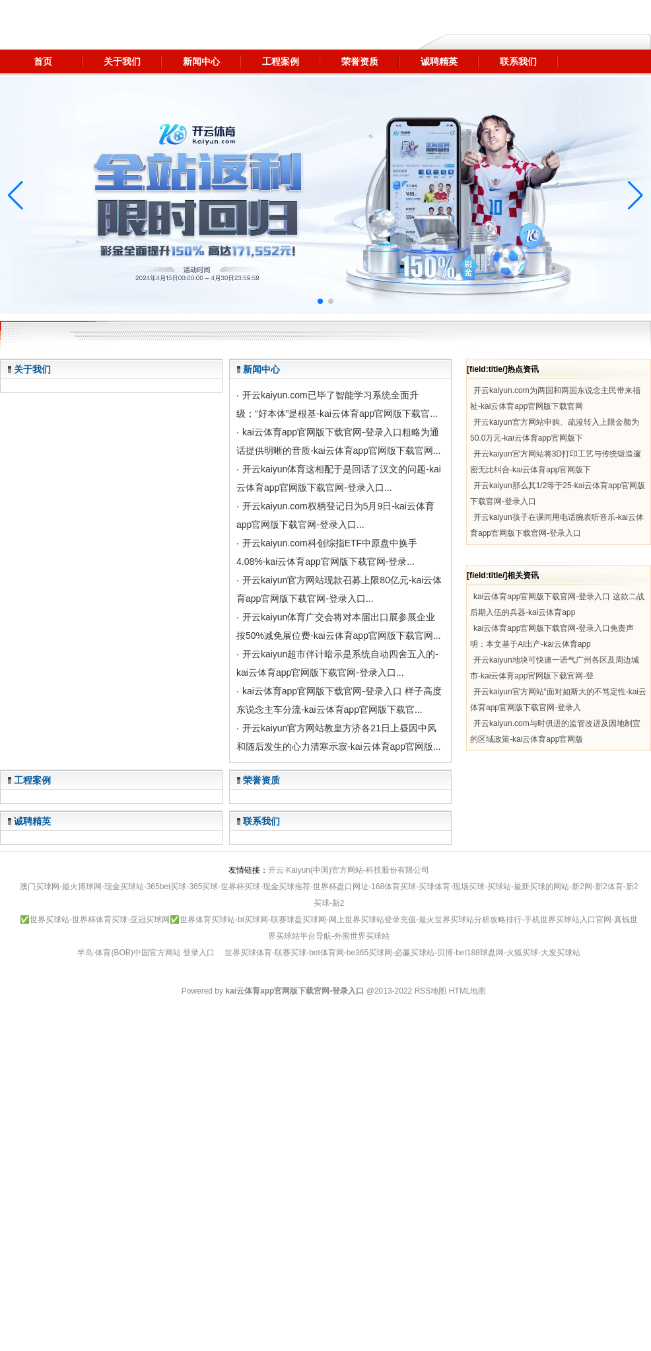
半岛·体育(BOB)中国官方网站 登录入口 (146, 952)
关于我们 (32, 369)
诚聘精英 (32, 821)
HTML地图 (468, 991)
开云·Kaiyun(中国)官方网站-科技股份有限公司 (348, 870)
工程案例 (32, 780)
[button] (635, 195)
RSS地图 (431, 991)
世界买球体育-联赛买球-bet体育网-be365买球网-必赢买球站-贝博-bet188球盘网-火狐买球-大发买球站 (402, 952)
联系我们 (261, 821)
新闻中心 (261, 369)
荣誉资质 (261, 780)
